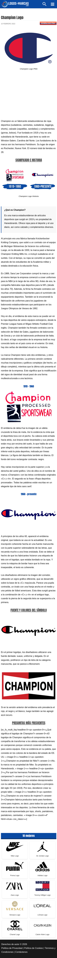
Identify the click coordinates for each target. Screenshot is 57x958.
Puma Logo (14, 875)
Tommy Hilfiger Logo (42, 895)
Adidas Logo (42, 875)
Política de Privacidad (11, 948)
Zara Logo (15, 895)
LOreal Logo (42, 915)
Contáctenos (21, 952)
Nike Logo (15, 856)
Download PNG (48, 23)
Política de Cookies (33, 948)
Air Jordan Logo (42, 856)
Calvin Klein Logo (42, 934)
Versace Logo (14, 915)
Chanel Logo (15, 934)
